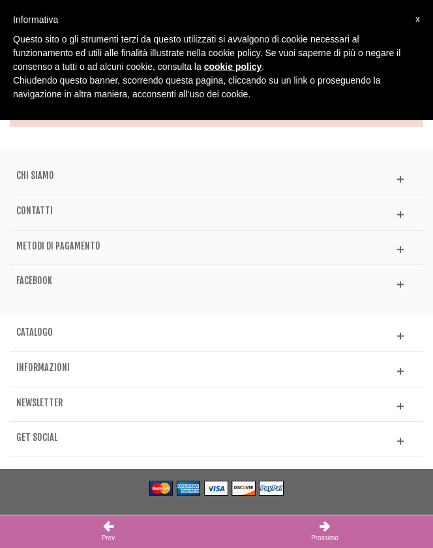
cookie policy (233, 66)
